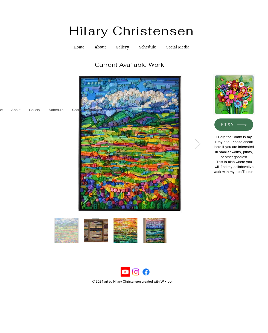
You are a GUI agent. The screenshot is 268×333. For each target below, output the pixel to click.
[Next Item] (197, 143)
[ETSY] (233, 124)
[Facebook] (146, 272)
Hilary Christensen (131, 31)
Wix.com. (168, 281)
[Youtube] (125, 272)
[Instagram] (135, 272)
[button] (122, 47)
